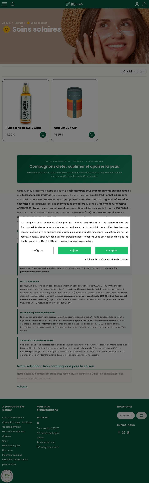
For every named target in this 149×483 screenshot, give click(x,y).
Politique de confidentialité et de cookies (106, 259)
